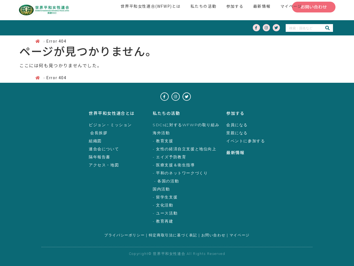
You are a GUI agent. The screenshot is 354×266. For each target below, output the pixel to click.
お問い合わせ (213, 235)
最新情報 (235, 152)
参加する (235, 113)
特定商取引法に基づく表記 (173, 235)
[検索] (327, 28)
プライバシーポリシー (124, 235)
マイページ (240, 235)
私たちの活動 (166, 113)
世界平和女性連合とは (112, 113)
